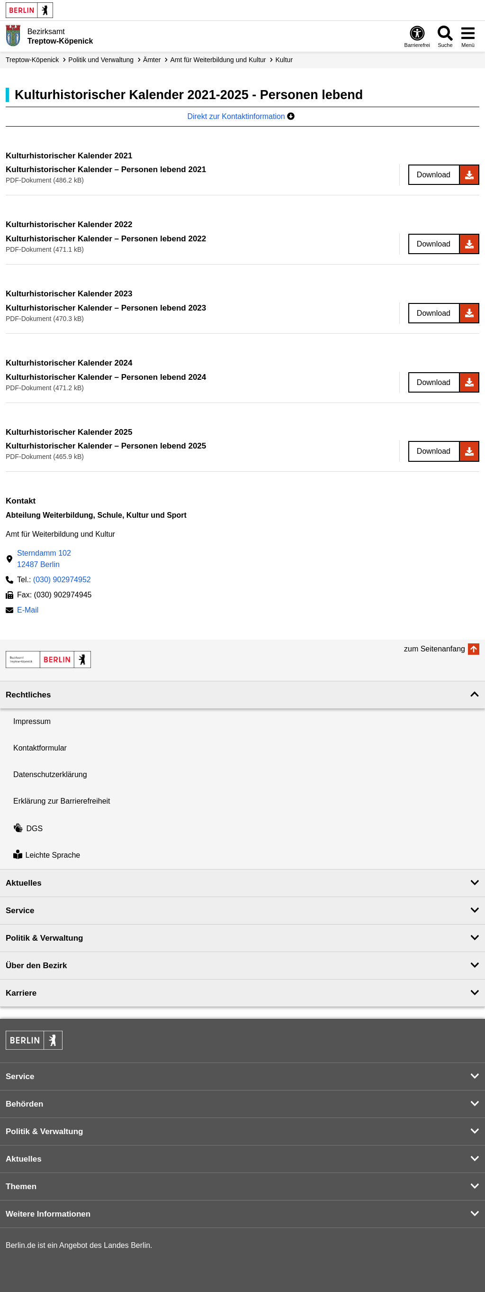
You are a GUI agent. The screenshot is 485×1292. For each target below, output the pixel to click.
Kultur (284, 60)
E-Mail (27, 611)
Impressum (32, 721)
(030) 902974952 (62, 580)
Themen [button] (21, 1186)
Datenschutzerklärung (50, 774)
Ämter (152, 60)
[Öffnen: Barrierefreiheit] (417, 36)
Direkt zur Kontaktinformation (241, 116)
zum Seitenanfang (434, 649)
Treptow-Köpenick (32, 60)
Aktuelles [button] (24, 883)
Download (433, 175)
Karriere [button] (21, 993)
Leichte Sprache (46, 856)
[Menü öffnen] (468, 36)
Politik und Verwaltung (101, 60)
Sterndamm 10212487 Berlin (44, 558)
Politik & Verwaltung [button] (44, 938)
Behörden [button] (24, 1104)
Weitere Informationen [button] (48, 1214)
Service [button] (20, 910)
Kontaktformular (40, 748)
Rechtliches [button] (28, 694)
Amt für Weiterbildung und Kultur (218, 60)
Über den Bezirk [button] (36, 965)
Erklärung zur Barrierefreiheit (61, 801)
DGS (28, 829)
